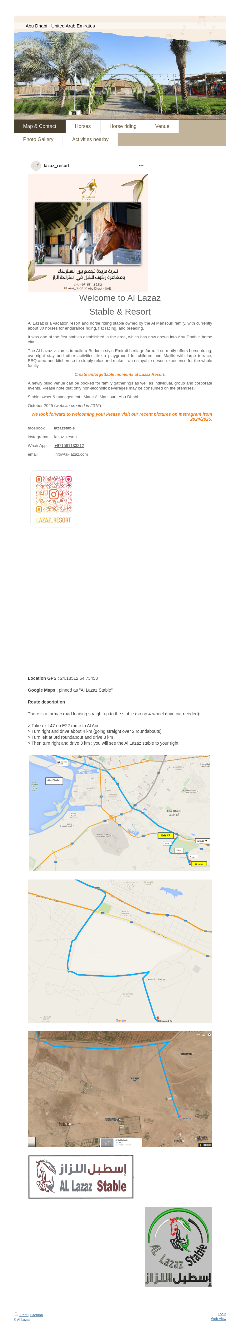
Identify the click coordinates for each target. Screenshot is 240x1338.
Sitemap (36, 1315)
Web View (218, 1319)
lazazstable (64, 428)
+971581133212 (69, 445)
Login (222, 1314)
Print (21, 1315)
